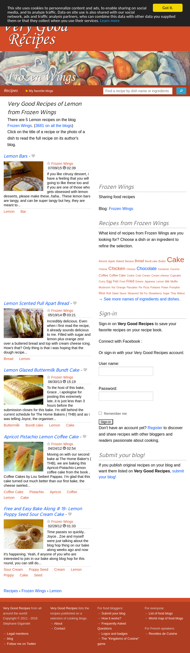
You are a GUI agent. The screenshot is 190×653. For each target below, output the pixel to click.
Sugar (166, 293)
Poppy (9, 575)
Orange (121, 287)
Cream (59, 569)
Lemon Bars (15, 156)
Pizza (146, 287)
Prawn (164, 287)
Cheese (103, 269)
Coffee (72, 492)
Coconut (174, 269)
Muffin (174, 281)
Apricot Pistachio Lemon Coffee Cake (41, 437)
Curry (102, 281)
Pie (140, 287)
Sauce (122, 293)
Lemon (9, 211)
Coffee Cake (14, 492)
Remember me (115, 414)
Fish (116, 281)
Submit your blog (113, 613)
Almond (103, 261)
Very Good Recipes (16, 608)
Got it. (167, 7)
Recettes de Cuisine (163, 633)
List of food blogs (161, 613)
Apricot (55, 492)
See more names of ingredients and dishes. (142, 299)
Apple (111, 261)
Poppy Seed (38, 569)
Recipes (11, 90)
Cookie (130, 275)
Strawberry (155, 293)
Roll (108, 293)
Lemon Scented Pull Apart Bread (36, 303)
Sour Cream (13, 569)
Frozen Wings (19, 126)
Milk (167, 281)
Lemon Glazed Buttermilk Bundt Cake (41, 370)
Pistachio (36, 492)
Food (122, 281)
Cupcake (175, 275)
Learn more (109, 20)
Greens (139, 281)
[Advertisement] (47, 260)
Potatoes (155, 287)
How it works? (111, 618)
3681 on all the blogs (53, 126)
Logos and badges (114, 633)
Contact (59, 628)
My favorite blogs (39, 91)
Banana (129, 261)
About (58, 623)
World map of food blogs (166, 618)
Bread (8, 359)
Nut (114, 287)
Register (155, 428)
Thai (173, 293)
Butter (162, 261)
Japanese (149, 281)
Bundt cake (34, 425)
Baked (120, 261)
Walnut (181, 293)
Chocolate (147, 268)
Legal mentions (17, 633)
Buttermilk (12, 425)
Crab (138, 275)
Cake (70, 425)
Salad (115, 293)
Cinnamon (163, 269)
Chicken (116, 268)
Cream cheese (160, 275)
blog (10, 638)
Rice (102, 293)
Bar (23, 211)
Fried (130, 281)
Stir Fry (143, 293)
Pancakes (132, 287)
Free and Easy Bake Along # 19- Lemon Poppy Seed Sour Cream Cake (43, 511)
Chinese (131, 269)
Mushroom (104, 287)
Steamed (133, 293)
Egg (109, 281)
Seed (38, 575)
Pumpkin (174, 287)
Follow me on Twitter (21, 644)
